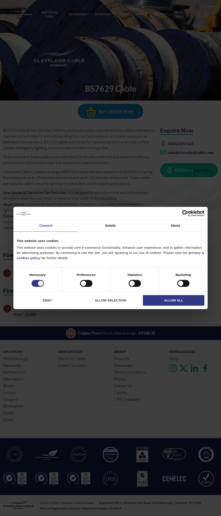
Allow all (173, 300)
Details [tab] (110, 225)
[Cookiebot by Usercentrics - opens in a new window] (185, 213)
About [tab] (175, 225)
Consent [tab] (45, 225)
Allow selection (110, 300)
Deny (47, 300)
